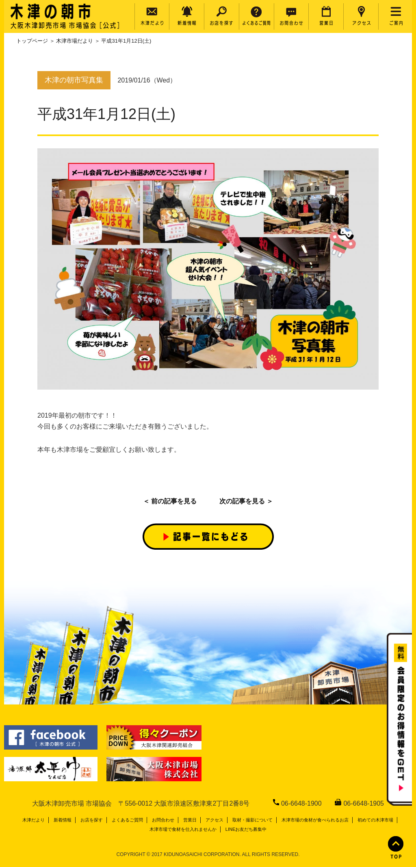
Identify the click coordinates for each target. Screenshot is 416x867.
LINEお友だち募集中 (245, 829)
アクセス (214, 819)
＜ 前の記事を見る (170, 501)
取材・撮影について (252, 819)
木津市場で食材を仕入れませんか (183, 829)
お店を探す (91, 819)
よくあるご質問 (127, 819)
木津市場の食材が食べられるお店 (315, 819)
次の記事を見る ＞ (246, 501)
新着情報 (63, 819)
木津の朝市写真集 (74, 80)
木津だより (33, 819)
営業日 (190, 819)
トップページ (32, 41)
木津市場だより (74, 41)
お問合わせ (163, 819)
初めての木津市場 (375, 819)
